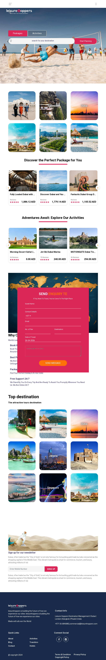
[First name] (26, 569)
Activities (37, 33)
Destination (58, 329)
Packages (18, 33)
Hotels (32, 646)
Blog (10, 642)
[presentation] (8, 187)
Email (27, 321)
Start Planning (86, 41)
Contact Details (31, 312)
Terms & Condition (63, 654)
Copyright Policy (62, 657)
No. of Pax (29, 329)
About (10, 639)
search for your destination (43, 41)
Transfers (34, 642)
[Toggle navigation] (98, 11)
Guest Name (29, 304)
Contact (11, 646)
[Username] (57, 316)
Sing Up (51, 569)
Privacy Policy (80, 654)
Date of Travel (30, 337)
